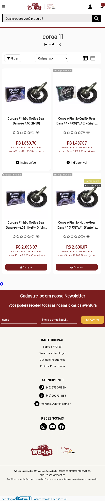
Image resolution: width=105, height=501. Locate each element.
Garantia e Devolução (52, 353)
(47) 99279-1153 (52, 395)
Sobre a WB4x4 (52, 346)
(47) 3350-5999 (52, 387)
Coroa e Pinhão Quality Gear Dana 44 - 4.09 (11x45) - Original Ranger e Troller (76, 121)
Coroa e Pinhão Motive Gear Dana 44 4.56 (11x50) (26, 120)
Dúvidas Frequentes (52, 359)
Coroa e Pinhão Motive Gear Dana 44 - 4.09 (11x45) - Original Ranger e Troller (26, 225)
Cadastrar (92, 319)
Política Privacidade (52, 366)
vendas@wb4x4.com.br (52, 403)
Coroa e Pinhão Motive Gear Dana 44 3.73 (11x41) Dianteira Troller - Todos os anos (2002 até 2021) (76, 225)
